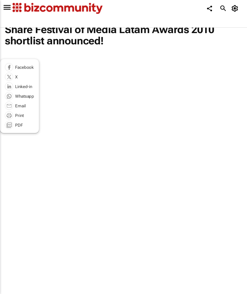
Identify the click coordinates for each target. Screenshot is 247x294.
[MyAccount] (236, 8)
